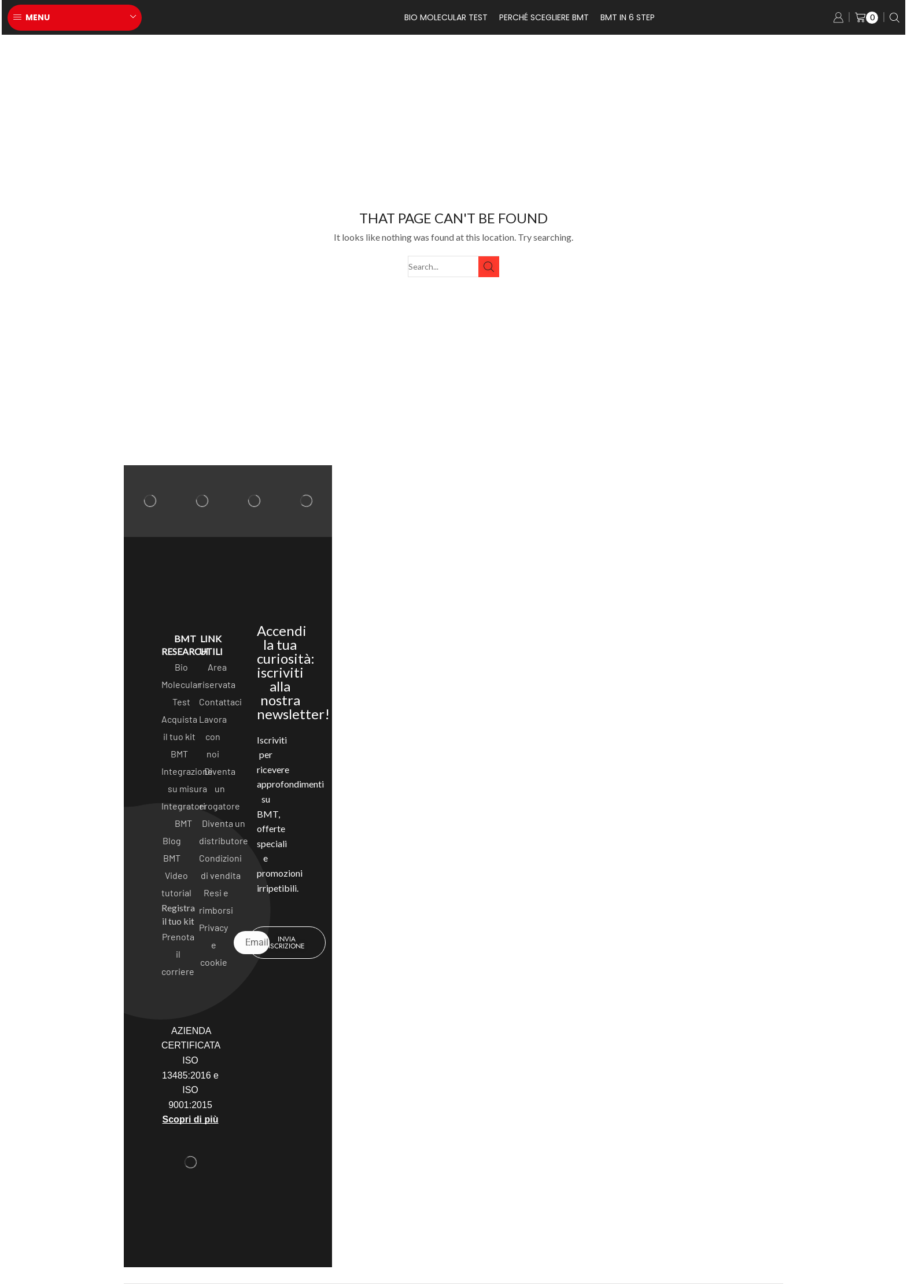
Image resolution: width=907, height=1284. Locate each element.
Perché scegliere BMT (544, 17)
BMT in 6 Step (627, 17)
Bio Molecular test (446, 17)
